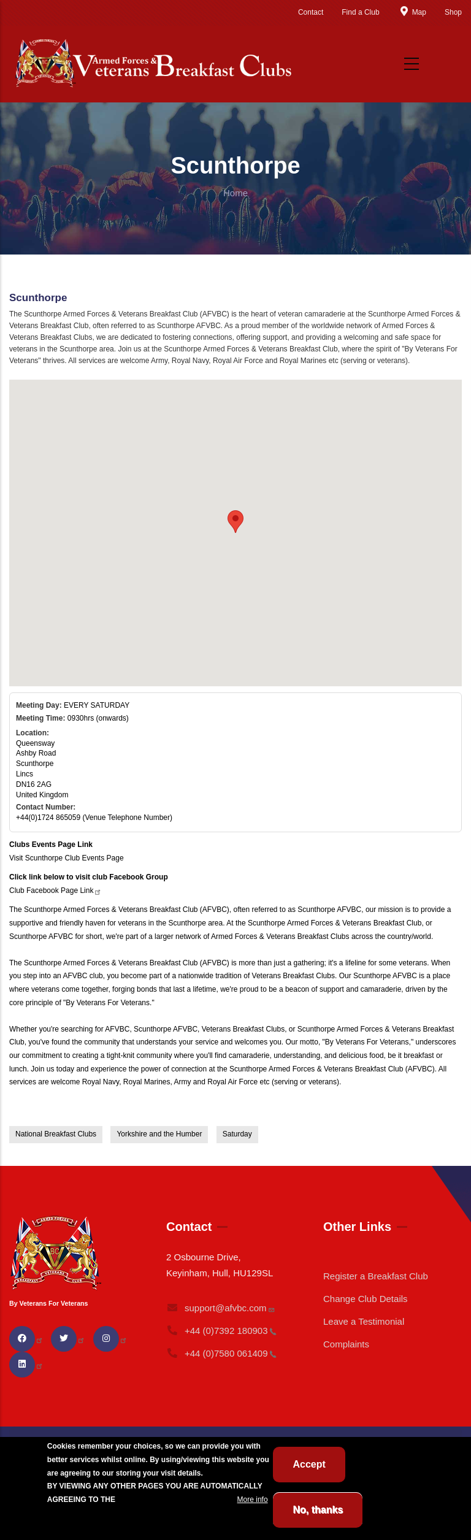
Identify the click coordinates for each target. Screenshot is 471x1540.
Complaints (346, 1344)
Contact (310, 12)
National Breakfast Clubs (55, 1134)
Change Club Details (365, 1298)
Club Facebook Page (55, 890)
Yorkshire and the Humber (159, 1134)
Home (235, 193)
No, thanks (318, 1509)
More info (252, 1499)
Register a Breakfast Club (375, 1276)
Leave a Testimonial (363, 1321)
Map (412, 12)
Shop (453, 12)
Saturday (237, 1134)
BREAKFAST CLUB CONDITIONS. (176, 1499)
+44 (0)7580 (221, 1353)
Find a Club (360, 12)
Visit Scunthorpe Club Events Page (66, 858)
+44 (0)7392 (221, 1330)
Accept (309, 1464)
